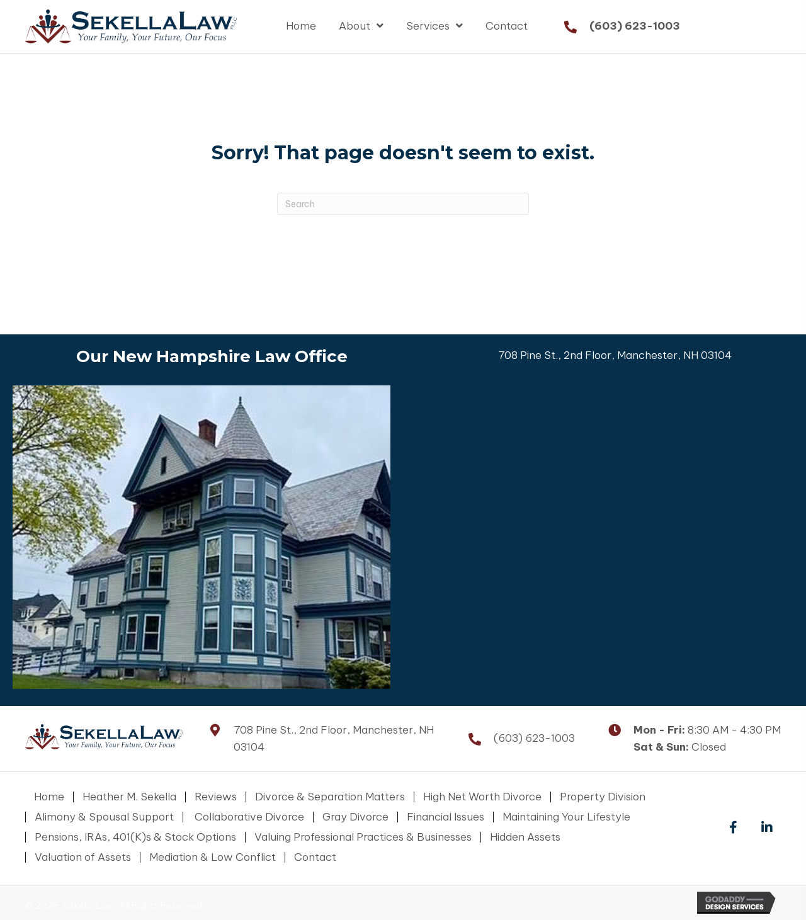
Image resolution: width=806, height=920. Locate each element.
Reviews (216, 797)
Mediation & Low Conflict (212, 857)
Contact (315, 857)
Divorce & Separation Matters (330, 797)
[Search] (403, 204)
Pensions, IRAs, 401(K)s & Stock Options (135, 837)
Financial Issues (445, 817)
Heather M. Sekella (129, 797)
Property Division (602, 797)
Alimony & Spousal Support (104, 817)
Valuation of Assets (83, 857)
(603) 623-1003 (634, 26)
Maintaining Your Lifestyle (566, 817)
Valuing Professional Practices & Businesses (363, 837)
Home (49, 797)
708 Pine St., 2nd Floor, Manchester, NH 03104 (615, 355)
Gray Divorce (355, 817)
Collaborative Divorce (248, 817)
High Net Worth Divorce (482, 797)
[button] (733, 828)
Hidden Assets (525, 837)
